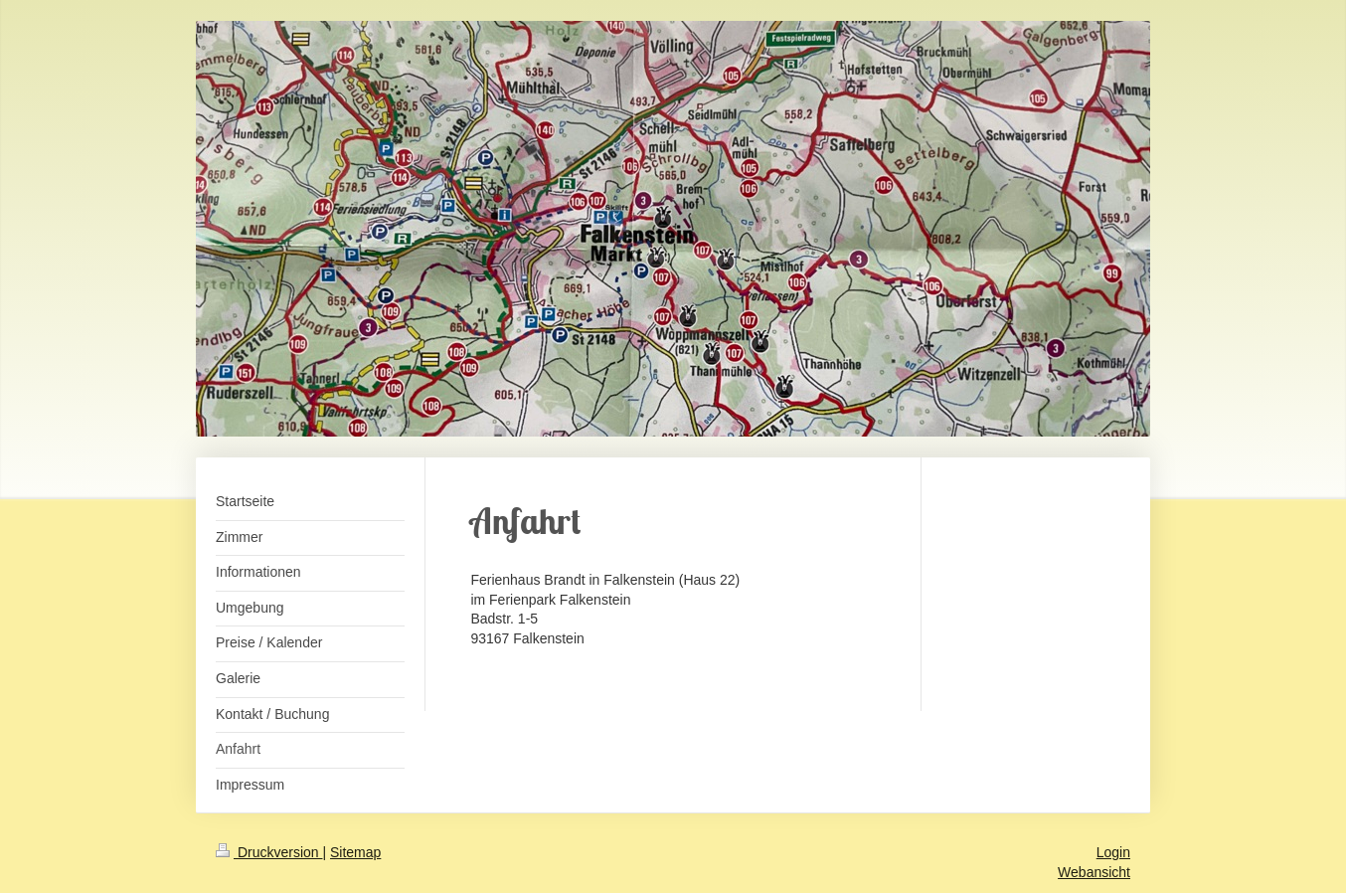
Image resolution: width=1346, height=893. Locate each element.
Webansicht (1094, 872)
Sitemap (355, 852)
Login (1113, 852)
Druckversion (269, 852)
